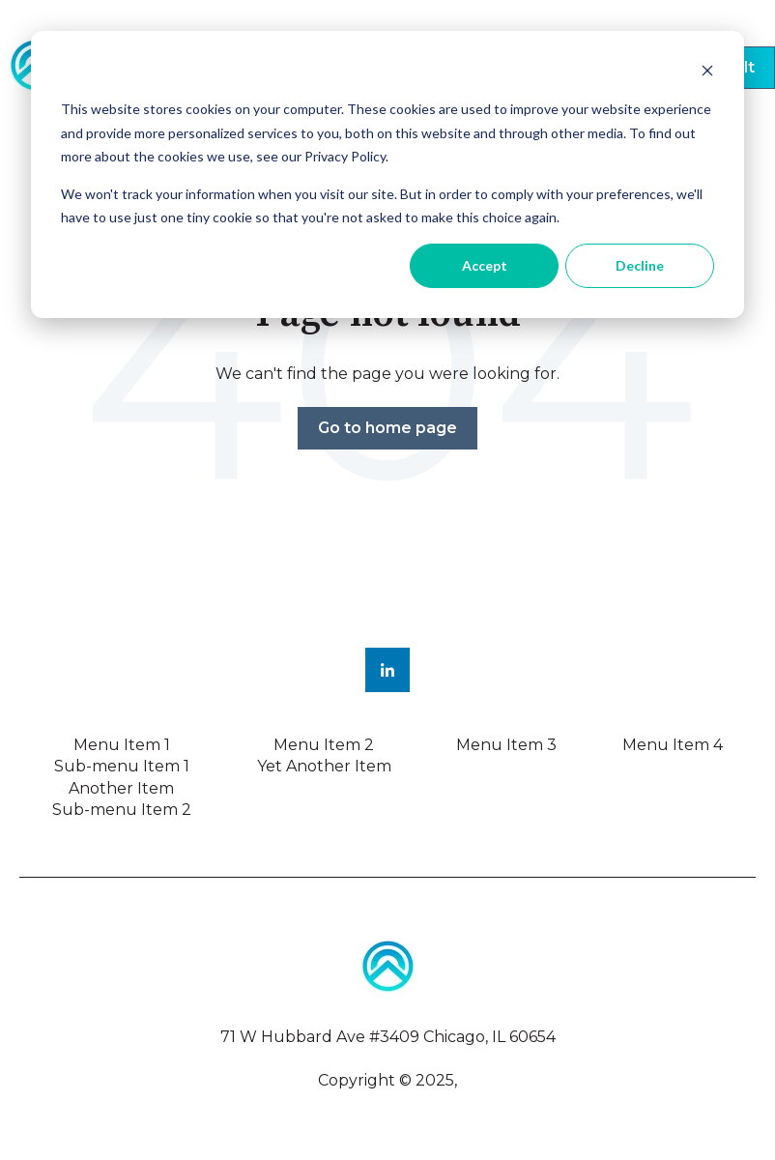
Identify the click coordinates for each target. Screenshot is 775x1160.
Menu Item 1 (121, 745)
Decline (640, 265)
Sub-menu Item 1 (121, 766)
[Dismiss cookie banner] (707, 73)
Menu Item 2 (323, 745)
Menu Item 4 (672, 745)
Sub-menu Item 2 (121, 809)
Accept (484, 265)
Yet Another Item (324, 766)
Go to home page (387, 428)
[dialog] (387, 174)
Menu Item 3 (506, 745)
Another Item (121, 788)
